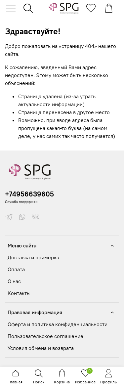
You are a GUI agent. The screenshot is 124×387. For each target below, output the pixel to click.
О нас (14, 281)
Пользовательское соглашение (45, 336)
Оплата (16, 269)
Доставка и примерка (33, 257)
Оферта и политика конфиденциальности (57, 324)
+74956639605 (29, 194)
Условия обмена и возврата (41, 348)
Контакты (19, 293)
